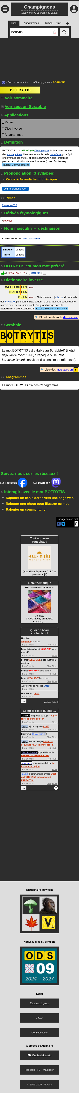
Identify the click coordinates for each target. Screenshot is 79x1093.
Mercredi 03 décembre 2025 (35, 755)
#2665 (46, 726)
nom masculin (31, 238)
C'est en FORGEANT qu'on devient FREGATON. (38, 777)
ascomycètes (14, 154)
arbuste (59, 297)
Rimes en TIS (9, 205)
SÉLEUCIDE (34, 659)
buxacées (10, 301)
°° (45, 649)
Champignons (42, 82)
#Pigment (26, 641)
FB (38, 1069)
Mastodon (48, 1069)
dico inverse (70, 317)
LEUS (36, 693)
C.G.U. (39, 1017)
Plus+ (54, 644)
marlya (25, 774)
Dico (10, 82)
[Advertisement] (39, 57)
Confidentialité (39, 1032)
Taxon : (16, 164)
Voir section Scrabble (23, 106)
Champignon (41, 150)
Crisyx (25, 726)
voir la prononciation (15, 188)
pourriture (55, 154)
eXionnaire (27, 763)
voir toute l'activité (51, 702)
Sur (13, 482)
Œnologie (27, 150)
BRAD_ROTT (38, 734)
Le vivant (21, 82)
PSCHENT (33, 678)
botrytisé (7, 220)
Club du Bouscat (29, 752)
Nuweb (48, 1084)
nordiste (35, 273)
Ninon (47, 685)
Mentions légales (39, 1002)
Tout (49, 644)
